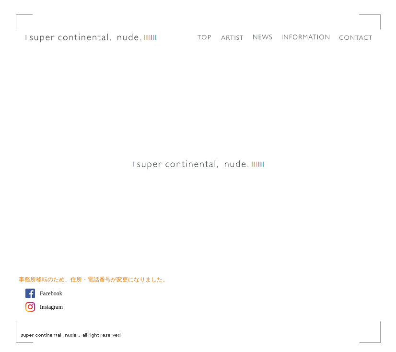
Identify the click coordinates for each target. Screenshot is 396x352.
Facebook (51, 293)
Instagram (51, 306)
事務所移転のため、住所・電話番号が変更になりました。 (93, 279)
